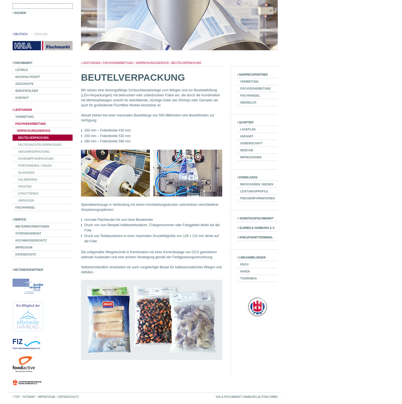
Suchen (20, 13)
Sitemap (29, 396)
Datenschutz (68, 396)
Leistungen (91, 62)
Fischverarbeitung (118, 62)
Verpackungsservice (152, 62)
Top (17, 396)
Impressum (46, 396)
